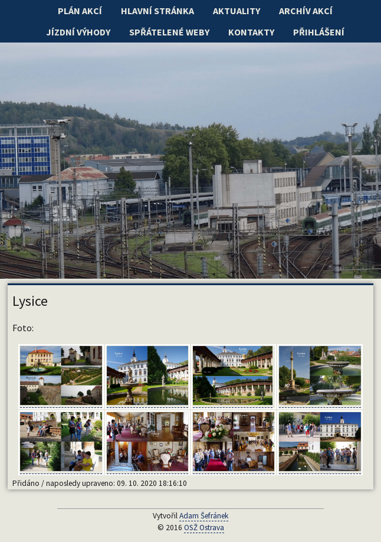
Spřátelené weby (169, 32)
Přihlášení (318, 32)
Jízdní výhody (78, 32)
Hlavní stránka (157, 11)
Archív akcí (306, 11)
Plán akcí (80, 11)
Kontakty (251, 32)
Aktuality (236, 11)
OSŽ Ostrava (204, 528)
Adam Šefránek (203, 516)
